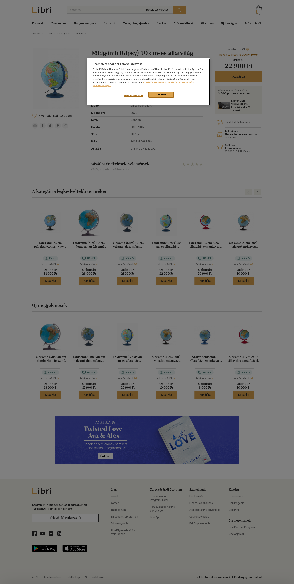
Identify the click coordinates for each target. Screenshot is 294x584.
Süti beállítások (133, 95)
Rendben (161, 94)
